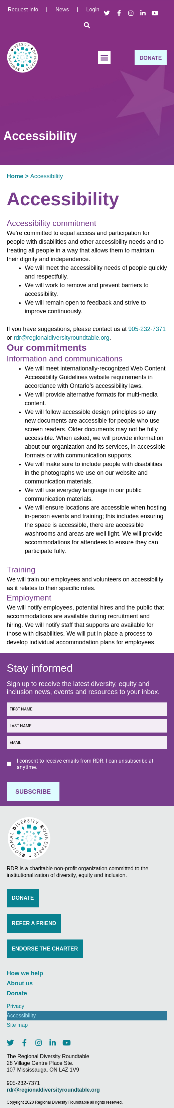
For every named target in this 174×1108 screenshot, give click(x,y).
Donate (17, 993)
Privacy (15, 1006)
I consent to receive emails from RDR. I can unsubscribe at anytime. (85, 764)
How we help (25, 973)
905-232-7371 (147, 329)
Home (15, 176)
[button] (87, 25)
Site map (17, 1025)
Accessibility (21, 1015)
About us (20, 983)
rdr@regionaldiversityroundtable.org (61, 337)
